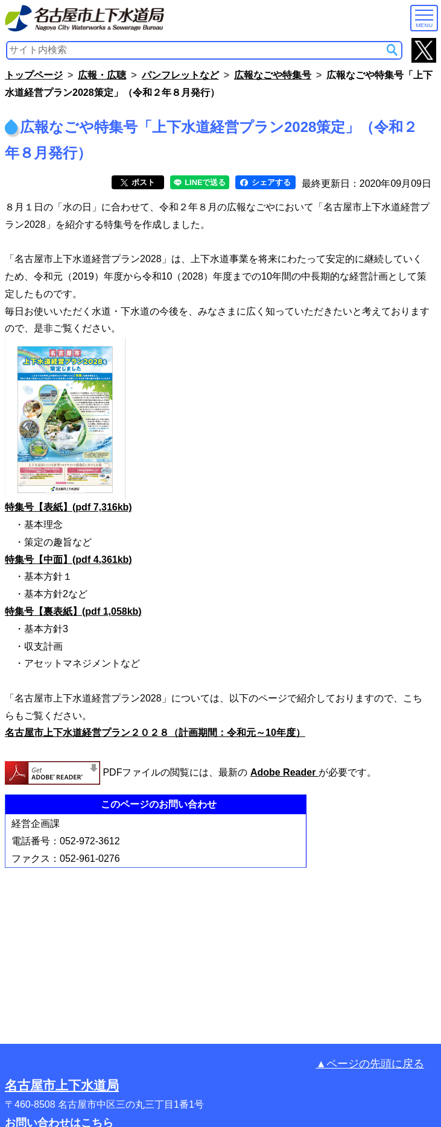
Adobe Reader (284, 772)
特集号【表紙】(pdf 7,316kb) (68, 507)
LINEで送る (200, 182)
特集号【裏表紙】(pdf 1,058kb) (73, 611)
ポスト (138, 182)
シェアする (265, 182)
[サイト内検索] (392, 50)
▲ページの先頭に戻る (370, 1064)
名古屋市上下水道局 (62, 1085)
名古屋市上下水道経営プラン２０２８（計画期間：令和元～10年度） (155, 732)
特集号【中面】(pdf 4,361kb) (68, 559)
